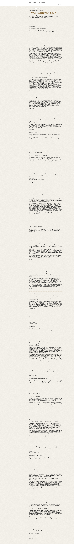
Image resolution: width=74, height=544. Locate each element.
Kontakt (50, 4)
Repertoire (47, 4)
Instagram (60, 4)
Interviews (29, 4)
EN (1, 4)
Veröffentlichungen (35, 4)
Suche (58, 5)
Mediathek (25, 4)
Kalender (16, 4)
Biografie (20, 4)
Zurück (31, 538)
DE (0, 4)
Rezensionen (42, 4)
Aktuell (13, 4)
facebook (61, 4)
